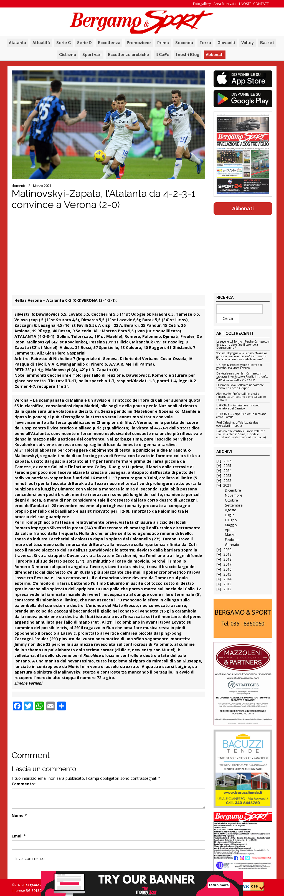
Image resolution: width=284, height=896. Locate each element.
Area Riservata (225, 3)
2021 (227, 485)
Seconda (184, 43)
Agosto (230, 510)
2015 (227, 574)
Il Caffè (162, 54)
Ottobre (231, 500)
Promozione (139, 43)
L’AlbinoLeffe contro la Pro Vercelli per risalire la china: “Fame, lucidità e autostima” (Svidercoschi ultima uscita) (241, 434)
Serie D (84, 43)
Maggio (231, 525)
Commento (23, 783)
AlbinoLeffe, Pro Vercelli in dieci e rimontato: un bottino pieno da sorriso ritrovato (241, 397)
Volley (247, 43)
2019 (227, 554)
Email (17, 836)
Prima (163, 43)
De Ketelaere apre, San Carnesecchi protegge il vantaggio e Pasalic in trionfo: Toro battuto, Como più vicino (242, 376)
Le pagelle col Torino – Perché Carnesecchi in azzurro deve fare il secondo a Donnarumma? (243, 345)
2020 (227, 549)
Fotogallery (202, 3)
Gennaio (232, 544)
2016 (227, 569)
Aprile (230, 529)
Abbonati (215, 54)
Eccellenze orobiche (128, 54)
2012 (227, 589)
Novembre (233, 495)
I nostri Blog (187, 54)
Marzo (230, 534)
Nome (18, 815)
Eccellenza (109, 43)
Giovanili (226, 43)
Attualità (41, 43)
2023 (227, 475)
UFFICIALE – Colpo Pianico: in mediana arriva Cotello (241, 415)
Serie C (63, 43)
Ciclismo (67, 54)
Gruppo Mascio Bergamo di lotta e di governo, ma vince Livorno (239, 366)
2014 (227, 579)
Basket (267, 43)
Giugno (231, 520)
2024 (227, 470)
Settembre (234, 505)
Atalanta (17, 43)
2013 (227, 584)
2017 (227, 564)
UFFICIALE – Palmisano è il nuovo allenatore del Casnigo (237, 407)
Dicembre (233, 490)
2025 (227, 465)
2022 (227, 480)
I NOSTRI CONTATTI (254, 3)
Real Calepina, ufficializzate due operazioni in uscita (237, 424)
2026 (227, 461)
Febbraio (232, 539)
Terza (205, 43)
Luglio (230, 515)
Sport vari (92, 54)
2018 (227, 559)
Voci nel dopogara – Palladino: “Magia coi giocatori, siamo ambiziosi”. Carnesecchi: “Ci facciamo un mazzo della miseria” (242, 356)
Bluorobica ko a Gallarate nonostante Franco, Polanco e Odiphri (240, 387)
